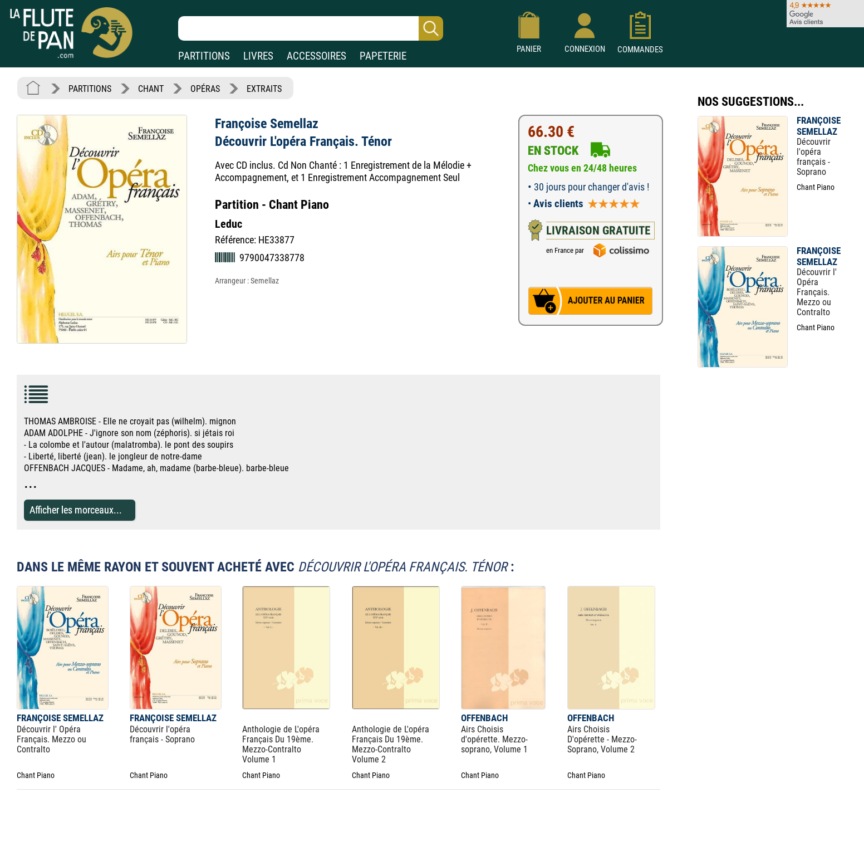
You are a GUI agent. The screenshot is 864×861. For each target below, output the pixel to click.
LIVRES (258, 56)
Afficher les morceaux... (76, 510)
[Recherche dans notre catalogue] (310, 28)
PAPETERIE (383, 56)
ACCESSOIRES (316, 56)
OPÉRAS (205, 89)
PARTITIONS (204, 56)
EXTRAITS (264, 89)
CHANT (151, 89)
